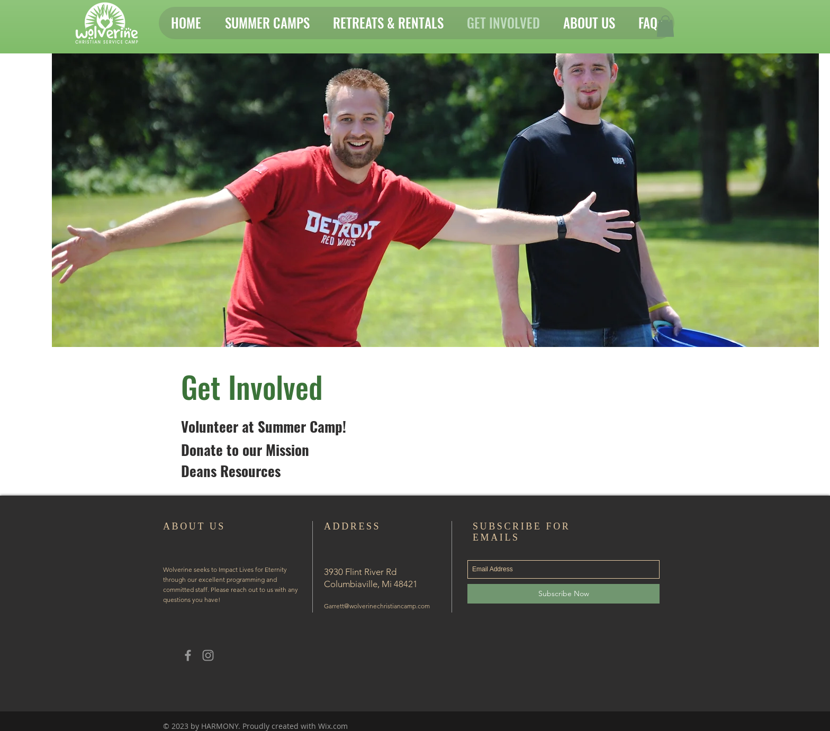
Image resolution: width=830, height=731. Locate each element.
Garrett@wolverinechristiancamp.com (377, 606)
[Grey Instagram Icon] (208, 655)
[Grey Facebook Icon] (188, 655)
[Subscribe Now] (563, 594)
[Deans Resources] (231, 471)
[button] (665, 26)
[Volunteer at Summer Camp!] (263, 427)
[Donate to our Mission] (245, 450)
